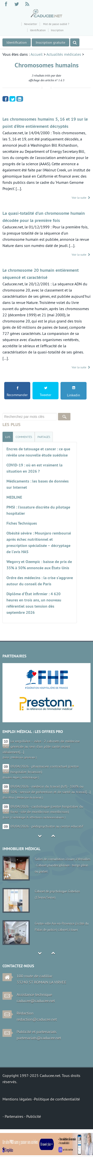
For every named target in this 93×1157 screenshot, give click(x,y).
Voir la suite (81, 197)
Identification (38, 30)
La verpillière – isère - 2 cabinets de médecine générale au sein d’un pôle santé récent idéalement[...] (41, 746)
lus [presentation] (7, 437)
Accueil (37, 54)
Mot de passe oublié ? (55, 24)
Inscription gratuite (50, 42)
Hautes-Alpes (11, 777)
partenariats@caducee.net (39, 1037)
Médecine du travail (29, 797)
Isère (6, 757)
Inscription (57, 30)
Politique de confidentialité (57, 1099)
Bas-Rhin (9, 797)
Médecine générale (23, 757)
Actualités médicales (63, 54)
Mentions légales (17, 1099)
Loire (6, 817)
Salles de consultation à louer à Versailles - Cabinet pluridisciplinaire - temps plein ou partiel (62, 865)
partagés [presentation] (43, 437)
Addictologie (29, 777)
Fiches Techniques (21, 523)
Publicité (33, 1116)
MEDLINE (14, 497)
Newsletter (30, 24)
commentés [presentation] (24, 437)
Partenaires (14, 1116)
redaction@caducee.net (37, 1019)
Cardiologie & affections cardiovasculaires (37, 817)
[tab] (7, 437)
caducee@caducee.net (36, 1000)
